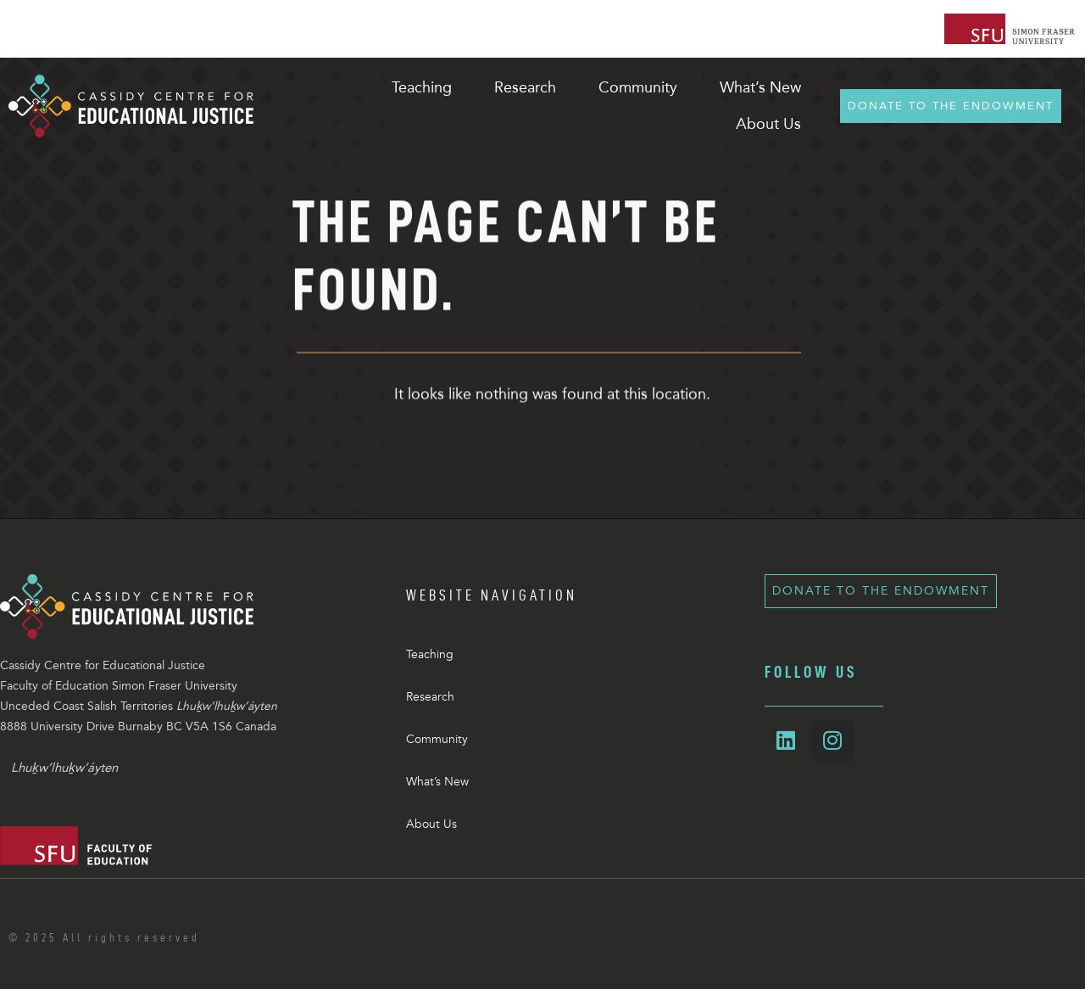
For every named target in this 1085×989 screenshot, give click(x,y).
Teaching (429, 654)
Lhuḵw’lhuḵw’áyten (64, 767)
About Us (431, 824)
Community (437, 739)
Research (430, 697)
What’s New (437, 781)
